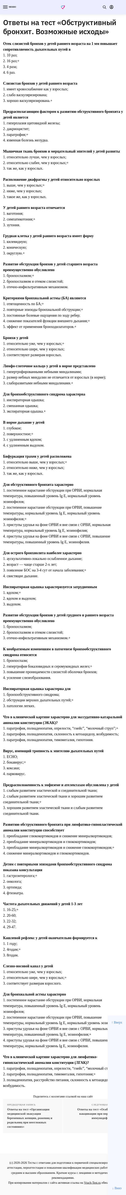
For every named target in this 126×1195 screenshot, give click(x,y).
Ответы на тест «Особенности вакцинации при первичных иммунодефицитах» (98, 1114)
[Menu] (9, 7)
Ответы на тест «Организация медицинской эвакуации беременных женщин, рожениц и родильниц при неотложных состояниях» (29, 1118)
